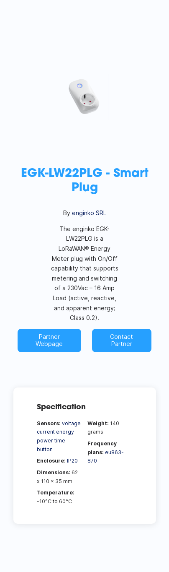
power (45, 440)
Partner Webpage (49, 340)
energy (65, 432)
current (46, 432)
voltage (71, 423)
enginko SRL (89, 212)
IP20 (72, 461)
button (45, 449)
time (59, 440)
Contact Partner (121, 340)
